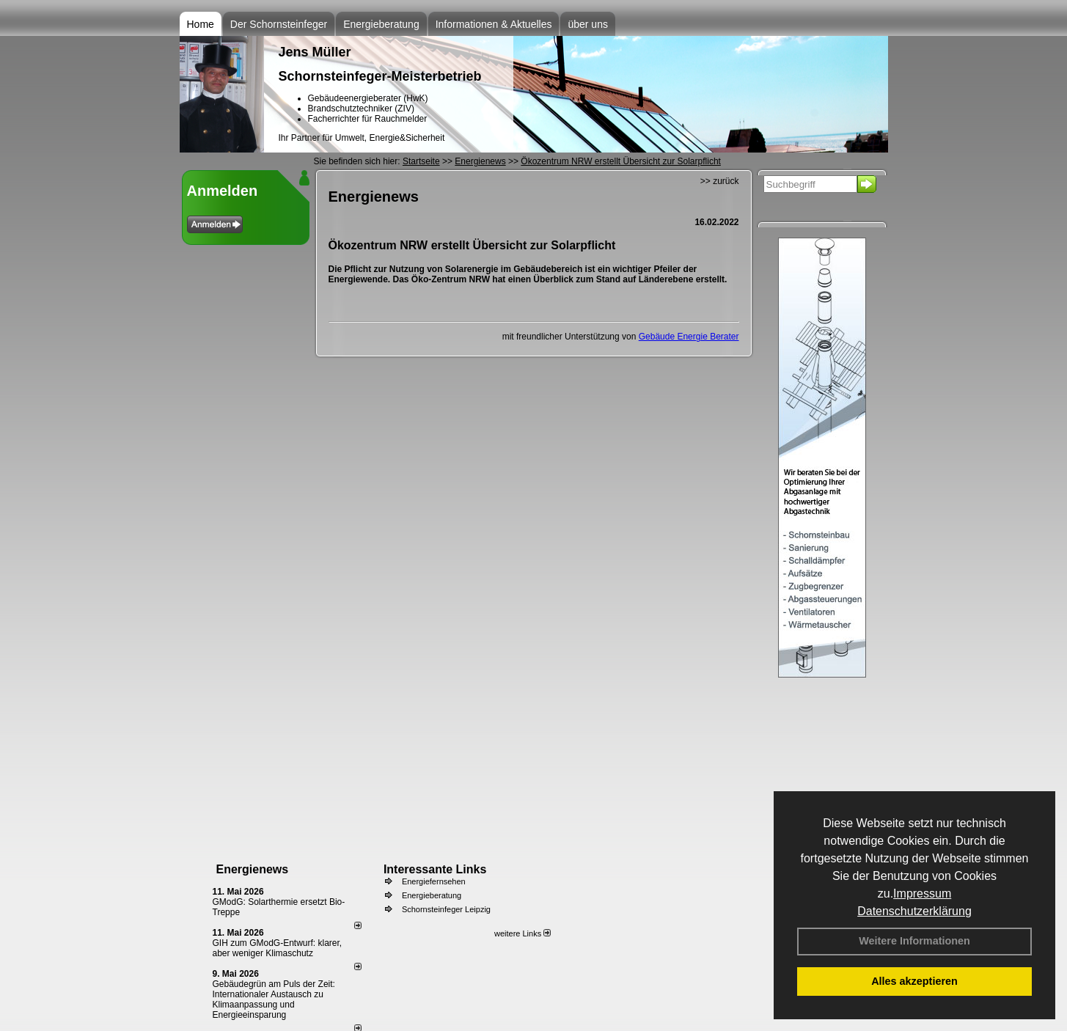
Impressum (922, 893)
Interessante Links (435, 869)
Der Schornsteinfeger (278, 24)
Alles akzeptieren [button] (914, 981)
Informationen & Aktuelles (494, 24)
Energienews (252, 869)
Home (200, 24)
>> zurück (719, 181)
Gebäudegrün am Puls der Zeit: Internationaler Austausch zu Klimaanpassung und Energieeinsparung (274, 999)
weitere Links (522, 933)
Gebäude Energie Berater (689, 336)
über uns (587, 24)
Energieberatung (381, 24)
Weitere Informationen (914, 941)
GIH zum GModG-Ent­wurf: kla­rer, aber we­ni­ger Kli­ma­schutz (277, 948)
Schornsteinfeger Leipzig (446, 909)
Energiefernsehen (434, 881)
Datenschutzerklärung (914, 911)
